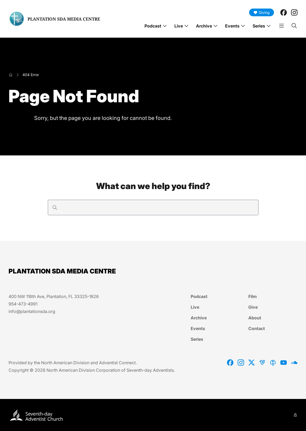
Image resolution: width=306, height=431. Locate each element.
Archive (204, 26)
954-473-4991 (23, 304)
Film (252, 296)
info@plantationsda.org (32, 311)
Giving (261, 12)
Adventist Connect (117, 362)
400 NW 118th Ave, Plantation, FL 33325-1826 (54, 296)
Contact (256, 328)
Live (178, 26)
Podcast (152, 26)
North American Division (65, 362)
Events (232, 26)
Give (253, 307)
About (254, 317)
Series (259, 26)
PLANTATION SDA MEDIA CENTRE (64, 19)
